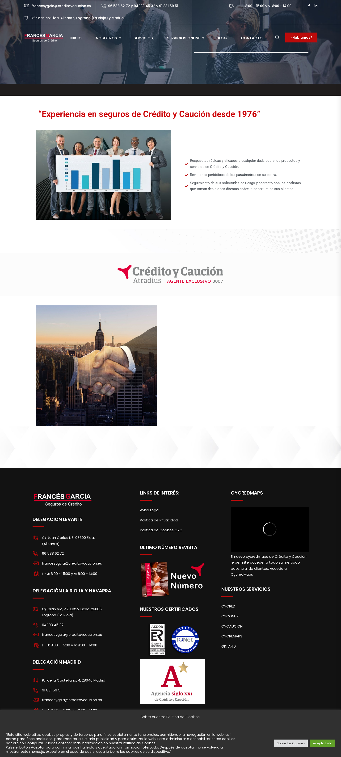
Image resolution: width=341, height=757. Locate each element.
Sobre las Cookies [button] (291, 743)
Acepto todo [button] (322, 743)
